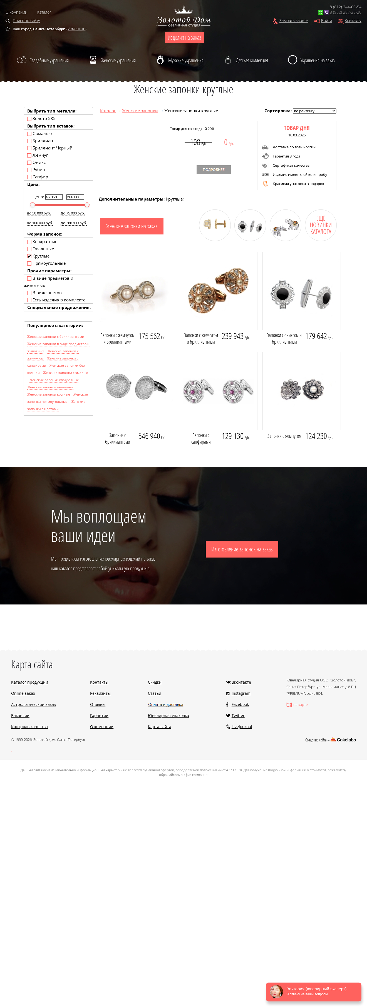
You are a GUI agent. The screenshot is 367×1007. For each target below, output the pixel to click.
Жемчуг (37, 155)
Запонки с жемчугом (284, 436)
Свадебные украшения (49, 60)
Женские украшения (118, 60)
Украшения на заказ (318, 60)
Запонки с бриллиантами (117, 438)
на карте (300, 704)
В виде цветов (44, 292)
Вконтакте (241, 682)
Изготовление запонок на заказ (242, 549)
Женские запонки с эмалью (65, 372)
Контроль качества (29, 726)
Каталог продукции (29, 682)
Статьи (154, 693)
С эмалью (39, 133)
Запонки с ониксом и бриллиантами (284, 338)
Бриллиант (41, 140)
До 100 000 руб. (40, 222)
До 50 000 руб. (39, 213)
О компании (16, 12)
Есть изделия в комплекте (56, 300)
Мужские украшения (186, 60)
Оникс (36, 162)
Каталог (44, 12)
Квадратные (42, 241)
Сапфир (37, 176)
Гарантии (99, 715)
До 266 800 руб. (74, 222)
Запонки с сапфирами (201, 438)
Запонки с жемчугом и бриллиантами (118, 338)
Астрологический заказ (33, 704)
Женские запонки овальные (50, 387)
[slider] (32, 204)
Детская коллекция (252, 60)
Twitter (238, 715)
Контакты (353, 20)
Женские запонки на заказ (131, 226)
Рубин (36, 169)
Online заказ (23, 693)
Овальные (40, 248)
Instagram (241, 693)
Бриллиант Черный (50, 148)
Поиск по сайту (26, 20)
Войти (326, 20)
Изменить (76, 28)
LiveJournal (242, 726)
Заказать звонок (293, 20)
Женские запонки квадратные (54, 380)
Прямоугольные (46, 263)
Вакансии (20, 715)
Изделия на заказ (184, 37)
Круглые (38, 256)
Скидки (155, 682)
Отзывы (97, 704)
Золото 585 (41, 118)
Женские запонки (140, 110)
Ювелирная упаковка (168, 715)
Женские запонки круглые (48, 394)
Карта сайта (159, 726)
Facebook (240, 704)
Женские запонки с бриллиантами (55, 336)
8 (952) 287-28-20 (345, 12)
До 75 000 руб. (73, 213)
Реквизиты (100, 693)
